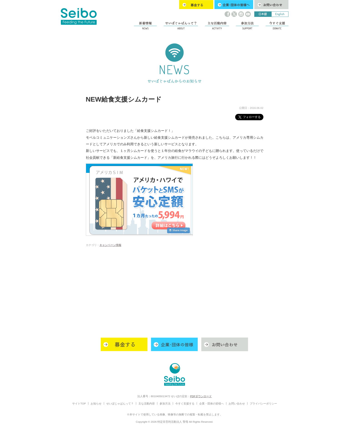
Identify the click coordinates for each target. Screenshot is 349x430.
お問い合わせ (237, 403)
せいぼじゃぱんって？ (120, 403)
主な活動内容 (146, 403)
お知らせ (96, 403)
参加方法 (165, 403)
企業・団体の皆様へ (211, 403)
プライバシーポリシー (263, 403)
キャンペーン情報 (110, 244)
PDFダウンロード (201, 396)
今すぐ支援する (184, 403)
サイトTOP (79, 403)
